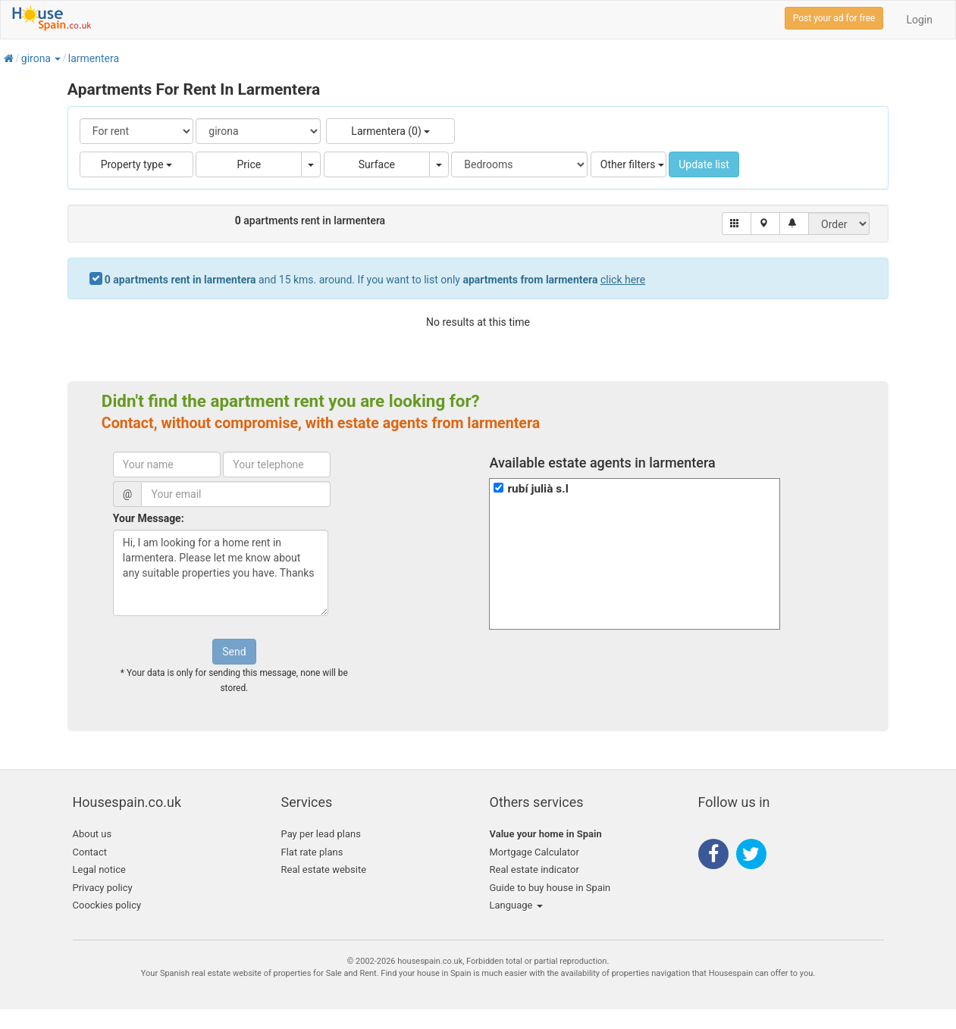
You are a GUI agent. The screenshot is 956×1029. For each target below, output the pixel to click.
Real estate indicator (534, 869)
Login (919, 20)
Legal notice (99, 869)
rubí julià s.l (537, 489)
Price (249, 164)
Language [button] (516, 905)
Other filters (632, 164)
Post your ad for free (834, 18)
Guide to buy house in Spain (550, 887)
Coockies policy (107, 905)
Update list (704, 164)
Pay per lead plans (321, 834)
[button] (57, 58)
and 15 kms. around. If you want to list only (375, 280)
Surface (377, 164)
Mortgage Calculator (534, 852)
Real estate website (324, 869)
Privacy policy (103, 887)
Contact (90, 852)
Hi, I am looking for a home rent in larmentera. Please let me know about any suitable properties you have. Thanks (220, 573)
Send (234, 652)
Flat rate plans (312, 852)
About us (92, 834)
